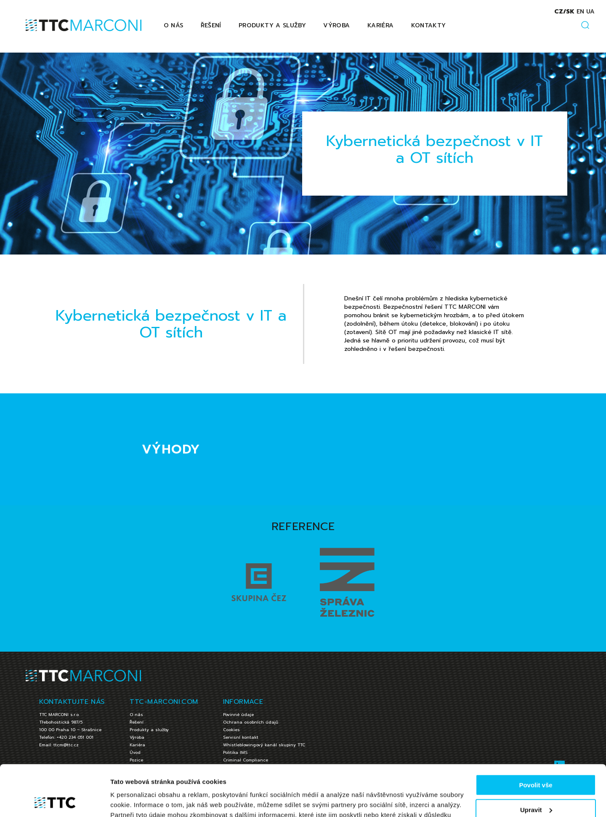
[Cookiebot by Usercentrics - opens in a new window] (54, 800)
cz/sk (564, 11)
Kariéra (380, 25)
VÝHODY (171, 449)
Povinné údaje (238, 714)
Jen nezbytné (536, 786)
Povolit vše (535, 737)
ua (590, 11)
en (580, 11)
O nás (173, 25)
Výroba (336, 25)
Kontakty (428, 25)
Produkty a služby (272, 25)
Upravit (536, 761)
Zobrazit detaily (133, 800)
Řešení (211, 25)
